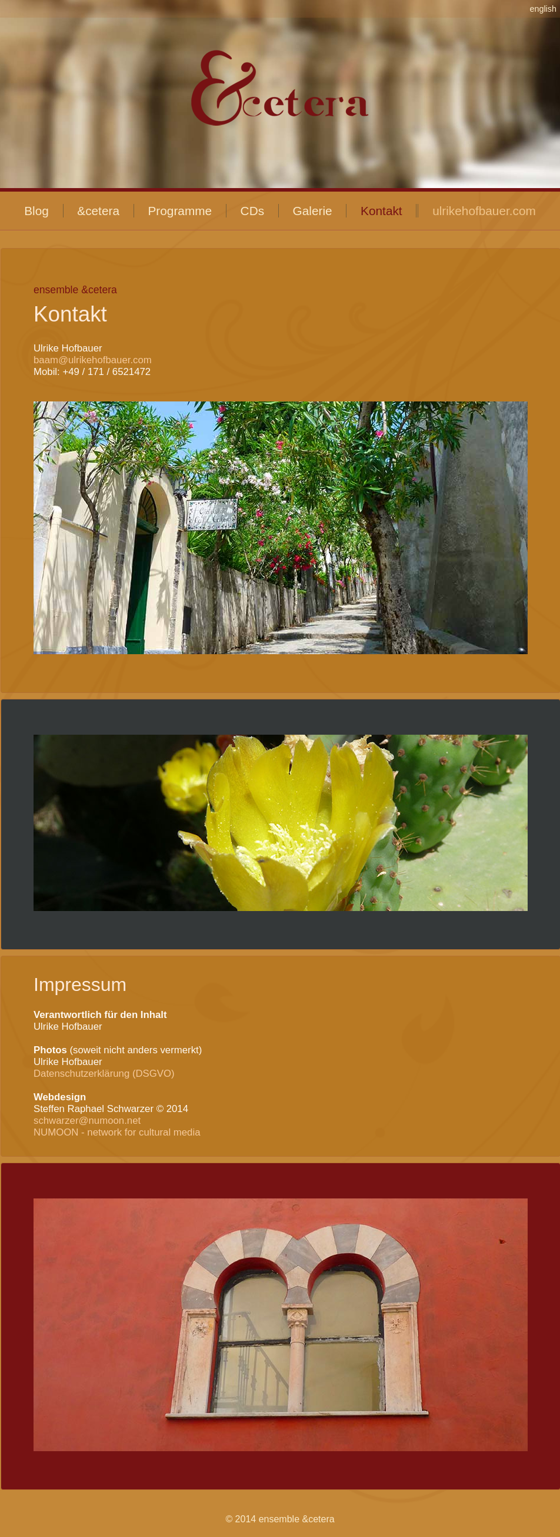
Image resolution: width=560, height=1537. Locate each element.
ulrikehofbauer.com (484, 210)
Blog (36, 210)
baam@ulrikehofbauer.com (93, 360)
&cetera (98, 210)
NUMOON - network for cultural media (117, 1132)
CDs (252, 210)
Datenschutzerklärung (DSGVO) (104, 1073)
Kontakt (381, 210)
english (542, 9)
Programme (180, 210)
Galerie (312, 210)
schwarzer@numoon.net (87, 1120)
